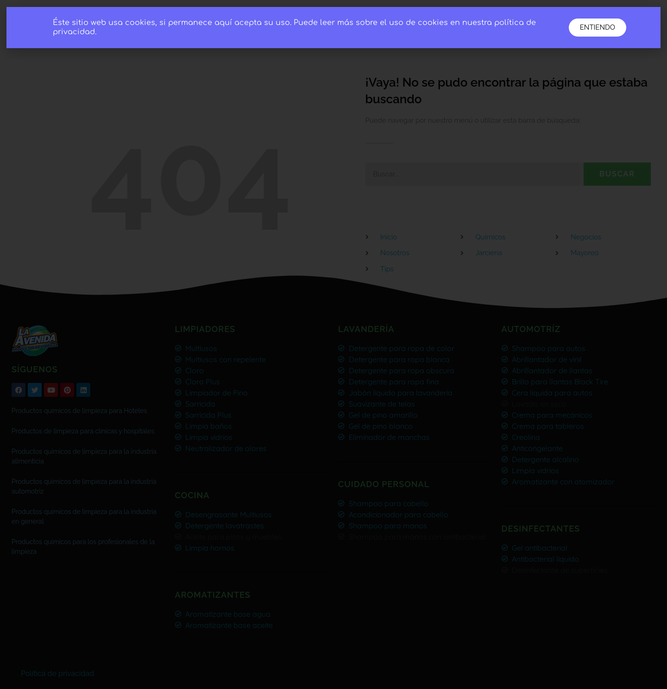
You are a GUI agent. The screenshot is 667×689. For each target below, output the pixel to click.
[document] (333, 344)
